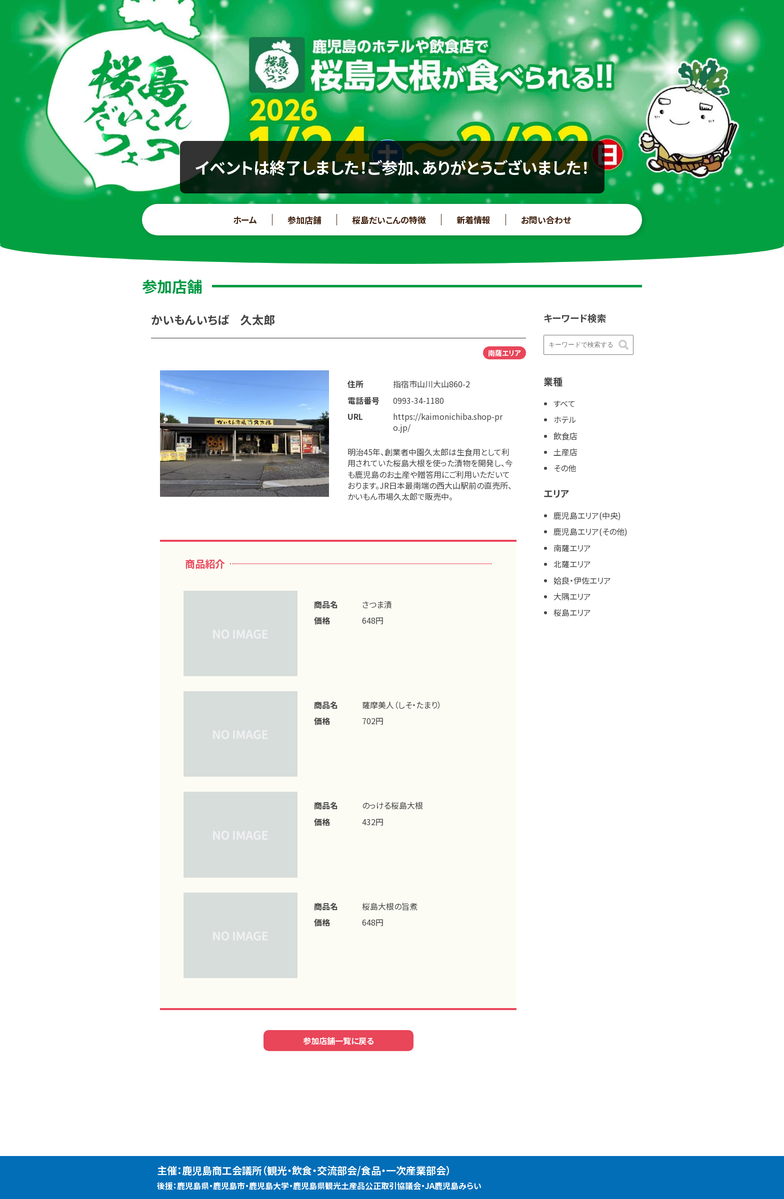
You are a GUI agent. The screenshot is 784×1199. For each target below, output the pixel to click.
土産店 (566, 452)
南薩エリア (572, 548)
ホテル (565, 419)
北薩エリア (572, 564)
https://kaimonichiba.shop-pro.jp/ (447, 421)
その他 (565, 468)
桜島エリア (572, 612)
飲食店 (566, 436)
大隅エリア (572, 596)
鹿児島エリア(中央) (587, 515)
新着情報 (473, 219)
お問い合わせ (546, 219)
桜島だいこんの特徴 (389, 219)
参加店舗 (305, 219)
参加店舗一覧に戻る (338, 1041)
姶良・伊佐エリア (582, 580)
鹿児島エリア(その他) (591, 531)
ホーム (245, 219)
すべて (565, 403)
